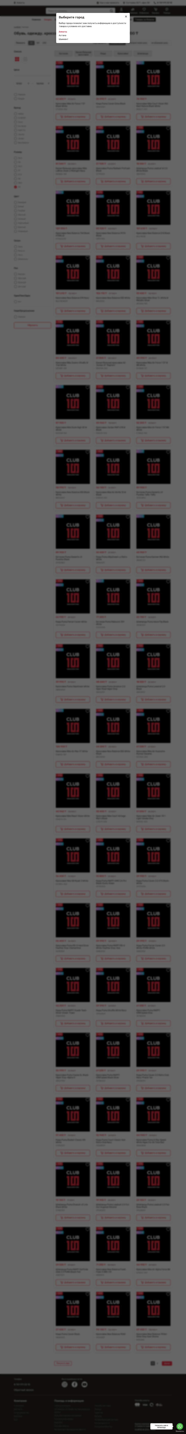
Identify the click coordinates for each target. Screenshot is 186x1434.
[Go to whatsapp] (180, 1426)
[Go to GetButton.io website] (180, 1431)
